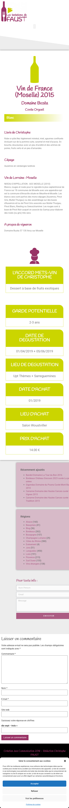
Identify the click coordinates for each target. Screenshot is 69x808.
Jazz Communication (23, 751)
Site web (5, 710)
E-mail (5, 699)
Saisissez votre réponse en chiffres (17, 721)
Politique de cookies (33, 804)
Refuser (34, 791)
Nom (4, 688)
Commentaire (8, 654)
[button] (65, 761)
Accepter (35, 783)
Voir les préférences (34, 798)
